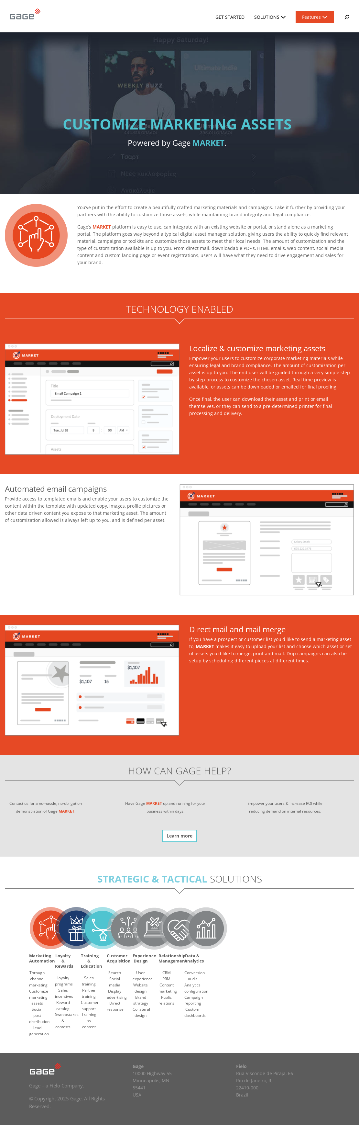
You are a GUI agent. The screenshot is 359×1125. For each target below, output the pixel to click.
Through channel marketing (38, 979)
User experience (143, 976)
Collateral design (141, 1012)
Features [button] (314, 17)
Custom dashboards (195, 1012)
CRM (166, 972)
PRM (166, 979)
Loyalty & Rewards (64, 961)
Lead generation (39, 1031)
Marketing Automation (42, 958)
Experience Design (144, 958)
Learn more (179, 836)
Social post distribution (39, 1015)
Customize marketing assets (38, 997)
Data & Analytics (194, 958)
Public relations (166, 1000)
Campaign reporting (193, 1000)
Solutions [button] (270, 17)
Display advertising (117, 994)
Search (114, 972)
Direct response (115, 1006)
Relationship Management (172, 958)
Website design (140, 988)
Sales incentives (64, 993)
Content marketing (167, 988)
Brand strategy (140, 1000)
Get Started (230, 17)
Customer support (90, 1005)
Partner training (89, 993)
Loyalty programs (64, 981)
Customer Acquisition (119, 958)
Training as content (89, 1020)
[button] (346, 17)
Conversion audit (194, 976)
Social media (114, 982)
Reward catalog (63, 1005)
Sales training (89, 981)
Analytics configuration (196, 988)
